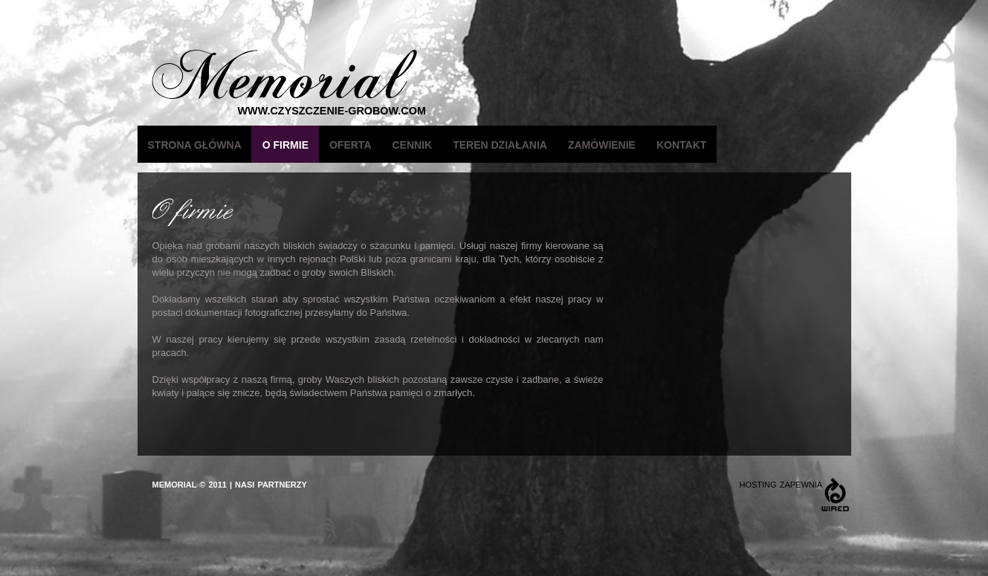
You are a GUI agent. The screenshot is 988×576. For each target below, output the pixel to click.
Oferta (350, 145)
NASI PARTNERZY (271, 484)
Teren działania (500, 145)
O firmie (285, 145)
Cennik (413, 145)
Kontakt (681, 145)
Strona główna (195, 145)
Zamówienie (602, 145)
